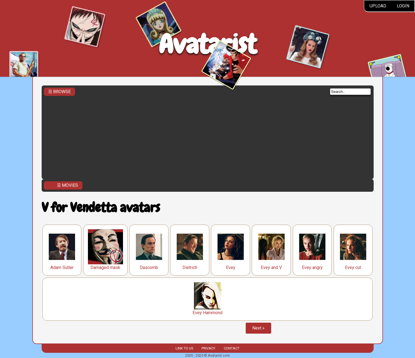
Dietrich (189, 267)
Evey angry (312, 267)
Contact (231, 348)
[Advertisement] (207, 136)
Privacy (208, 348)
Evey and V (271, 267)
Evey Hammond (207, 312)
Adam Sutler (62, 267)
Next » (258, 328)
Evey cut (353, 267)
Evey (230, 267)
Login (403, 5)
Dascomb (149, 267)
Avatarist (207, 44)
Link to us (184, 348)
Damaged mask (105, 267)
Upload (378, 5)
